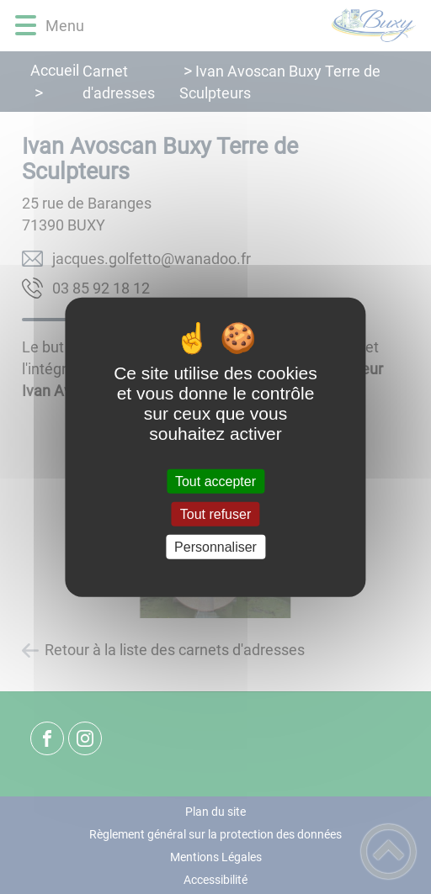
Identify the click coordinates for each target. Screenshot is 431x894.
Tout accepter (215, 480)
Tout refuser (215, 513)
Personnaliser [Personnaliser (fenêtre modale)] (215, 547)
